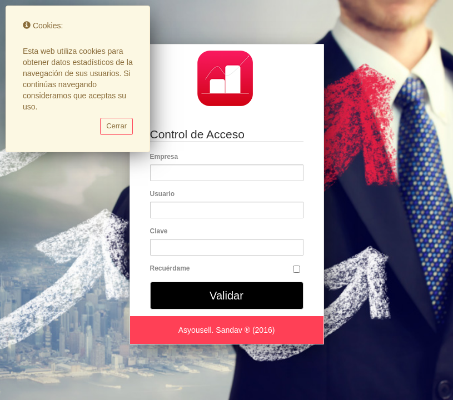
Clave (161, 231)
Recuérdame (170, 268)
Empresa (166, 157)
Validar (226, 295)
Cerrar (116, 126)
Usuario (164, 194)
